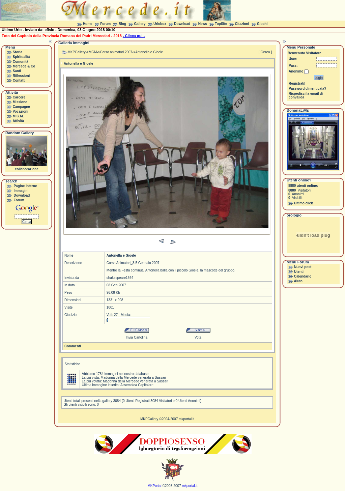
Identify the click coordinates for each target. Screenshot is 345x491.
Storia (17, 52)
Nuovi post (303, 267)
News (202, 24)
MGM (93, 52)
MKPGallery (76, 52)
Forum (105, 24)
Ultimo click (303, 203)
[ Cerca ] (265, 52)
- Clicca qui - (134, 36)
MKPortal (155, 486)
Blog (122, 24)
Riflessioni (21, 76)
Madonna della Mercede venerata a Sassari (133, 377)
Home (87, 24)
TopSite (221, 24)
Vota (198, 337)
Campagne (21, 107)
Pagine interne (25, 186)
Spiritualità (21, 57)
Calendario (303, 276)
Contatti (19, 80)
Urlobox (159, 24)
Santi (17, 71)
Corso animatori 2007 (116, 52)
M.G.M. (18, 116)
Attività (18, 121)
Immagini (21, 191)
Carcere (19, 97)
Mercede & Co (24, 66)
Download (182, 24)
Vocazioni (20, 111)
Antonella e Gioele (149, 52)
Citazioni (242, 24)
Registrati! (297, 83)
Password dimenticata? (307, 88)
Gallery (140, 24)
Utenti (299, 271)
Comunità (20, 61)
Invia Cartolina (136, 337)
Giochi (262, 24)
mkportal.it (186, 419)
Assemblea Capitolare (136, 385)
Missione (20, 102)
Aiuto (298, 281)
